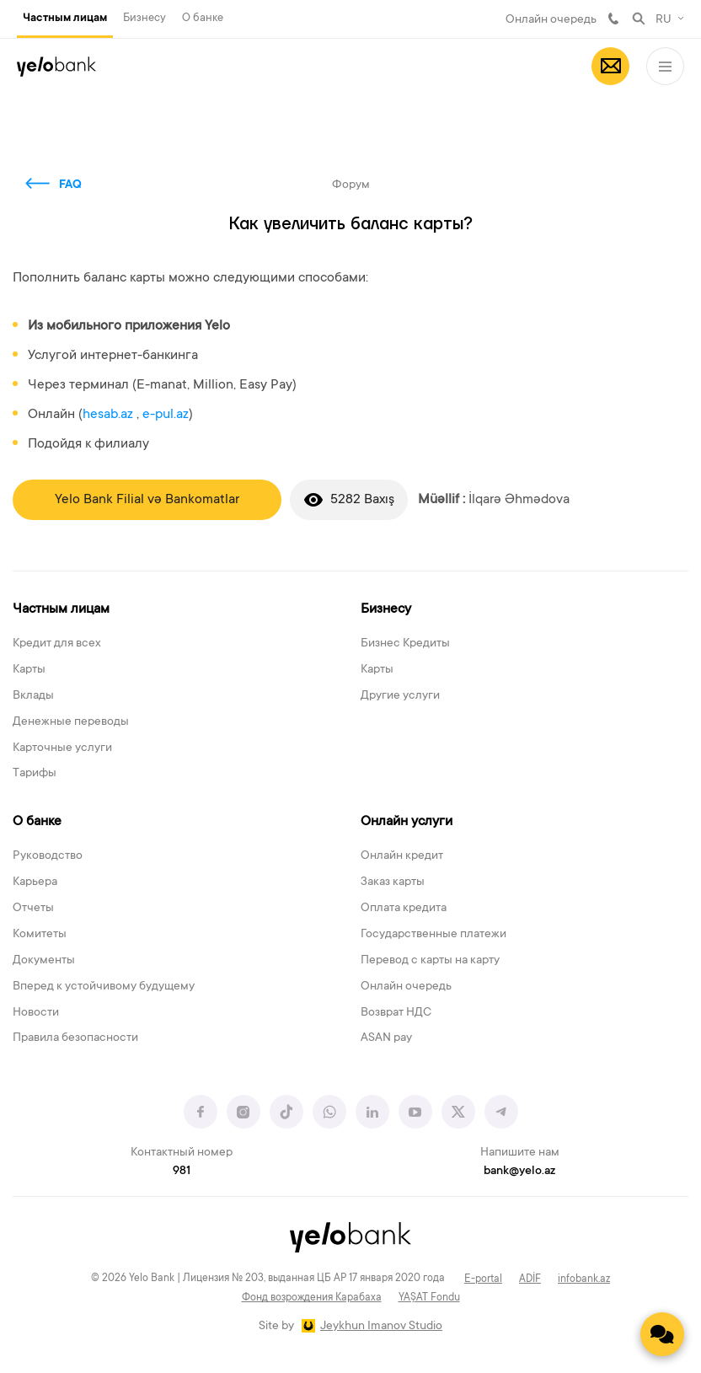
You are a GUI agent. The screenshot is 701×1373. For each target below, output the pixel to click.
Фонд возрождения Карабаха (312, 1298)
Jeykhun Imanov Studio (381, 1326)
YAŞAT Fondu (429, 1298)
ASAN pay (386, 1038)
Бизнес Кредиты (405, 644)
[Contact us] (662, 1334)
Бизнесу (144, 18)
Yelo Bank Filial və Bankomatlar (147, 499)
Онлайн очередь (551, 20)
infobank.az (584, 1279)
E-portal (483, 1279)
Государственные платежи (433, 934)
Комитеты (40, 934)
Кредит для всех (57, 644)
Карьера (35, 882)
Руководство (48, 856)
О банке (202, 18)
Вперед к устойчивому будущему (104, 987)
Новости (36, 1013)
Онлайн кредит (402, 856)
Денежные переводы (71, 722)
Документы (44, 961)
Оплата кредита (404, 908)
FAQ (70, 185)
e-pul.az (165, 414)
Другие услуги (400, 696)
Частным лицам (65, 18)
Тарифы (34, 773)
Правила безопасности (75, 1038)
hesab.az (108, 414)
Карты (29, 670)
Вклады (33, 696)
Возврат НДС (396, 1013)
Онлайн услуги (406, 821)
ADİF (530, 1279)
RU (664, 20)
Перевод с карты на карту (430, 961)
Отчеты (33, 908)
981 (613, 18)
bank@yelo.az (519, 1171)
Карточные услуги (62, 748)
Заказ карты (393, 882)
